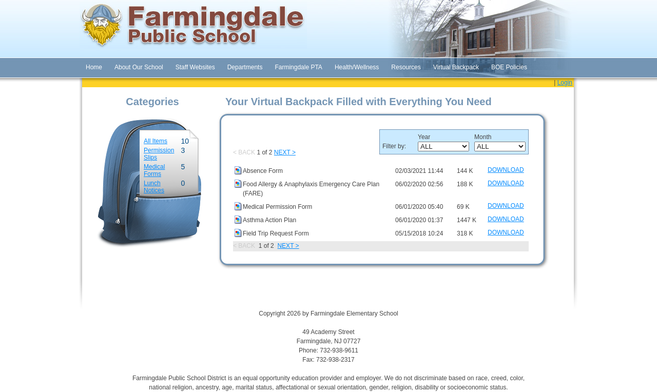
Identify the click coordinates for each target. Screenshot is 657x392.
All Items (155, 141)
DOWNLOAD (506, 169)
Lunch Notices (154, 187)
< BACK (244, 152)
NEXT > (285, 152)
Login (564, 82)
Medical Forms (154, 170)
